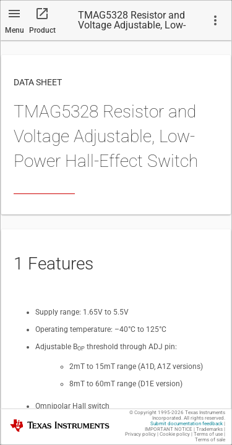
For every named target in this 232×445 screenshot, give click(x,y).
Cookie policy (175, 434)
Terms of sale (210, 440)
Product (42, 30)
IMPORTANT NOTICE (168, 429)
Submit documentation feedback (186, 423)
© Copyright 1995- (156, 412)
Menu (14, 30)
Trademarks (209, 429)
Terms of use (208, 434)
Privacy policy (140, 434)
